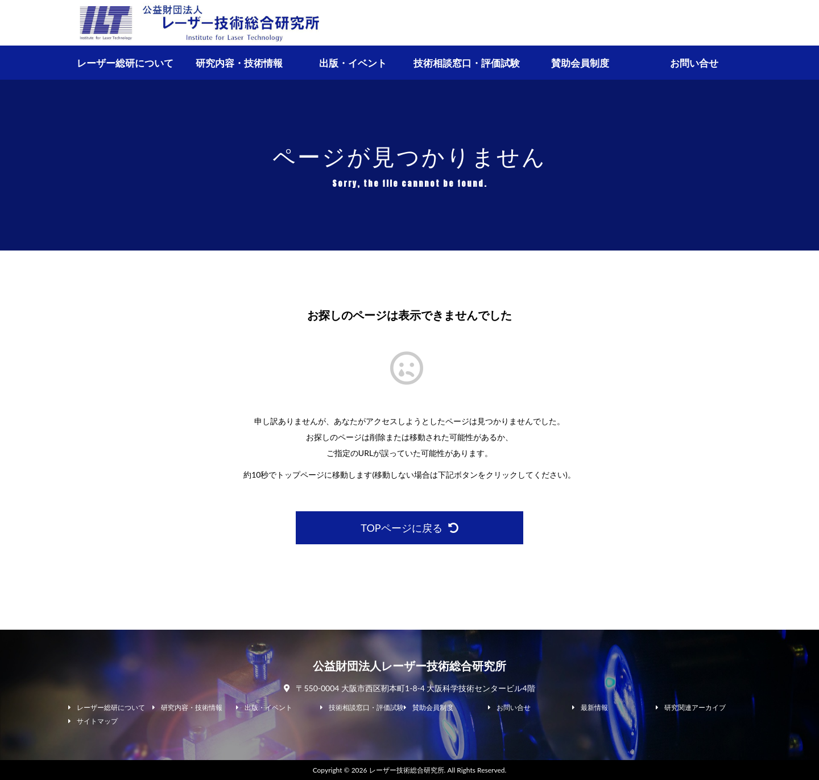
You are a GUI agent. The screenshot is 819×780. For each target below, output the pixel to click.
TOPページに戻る (409, 528)
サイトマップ (97, 721)
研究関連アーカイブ (695, 708)
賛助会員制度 (580, 63)
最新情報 (594, 708)
